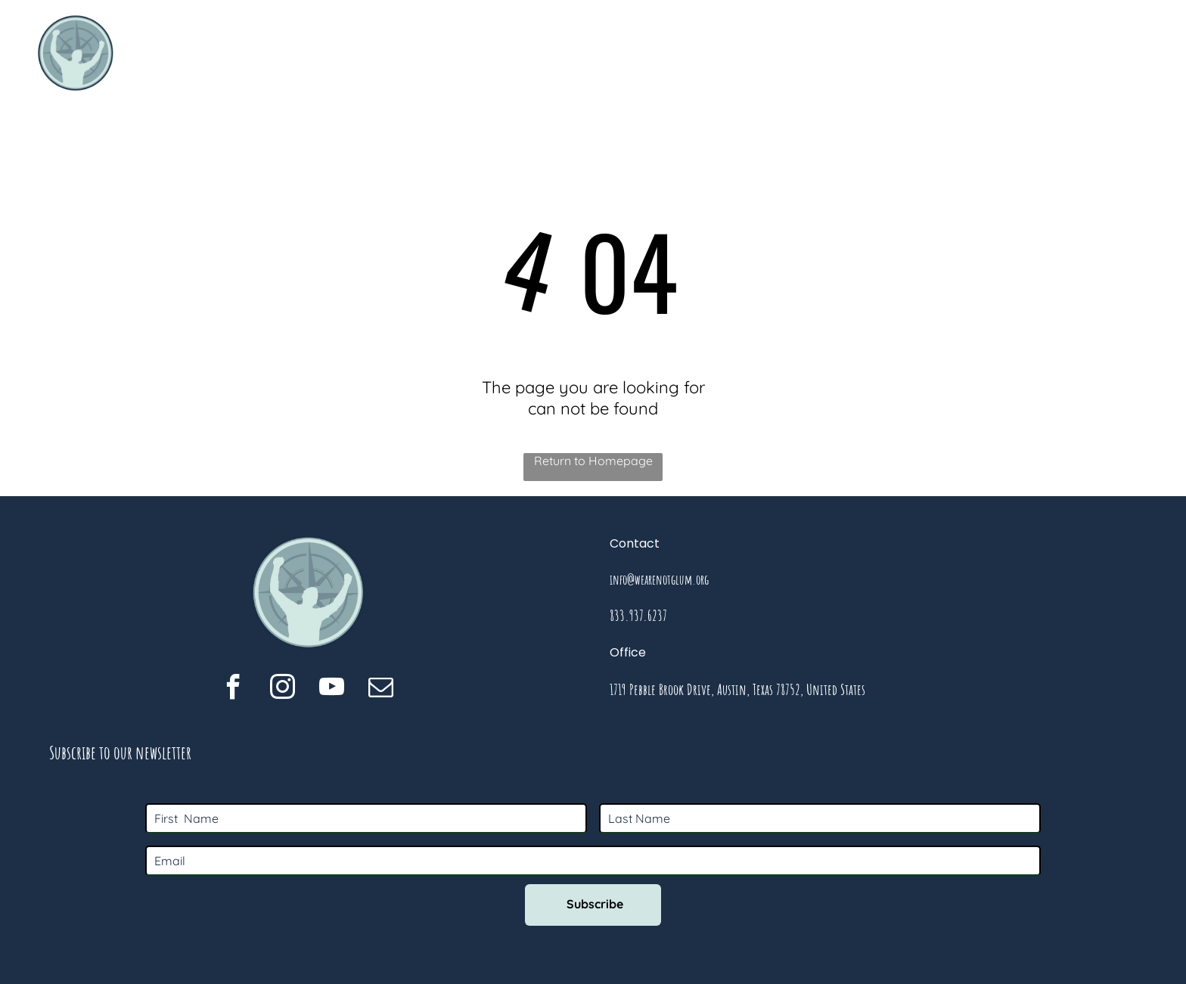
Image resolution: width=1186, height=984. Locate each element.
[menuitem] (649, 53)
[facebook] (233, 689)
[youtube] (331, 689)
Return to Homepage (593, 460)
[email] (380, 689)
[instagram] (282, 689)
